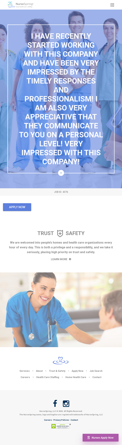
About (39, 371)
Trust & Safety (57, 371)
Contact (96, 377)
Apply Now (77, 371)
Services (25, 371)
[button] (112, 5)
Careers (25, 377)
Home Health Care (75, 377)
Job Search (96, 371)
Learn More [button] (61, 259)
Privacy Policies (61, 420)
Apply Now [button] (17, 207)
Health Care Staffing (47, 377)
